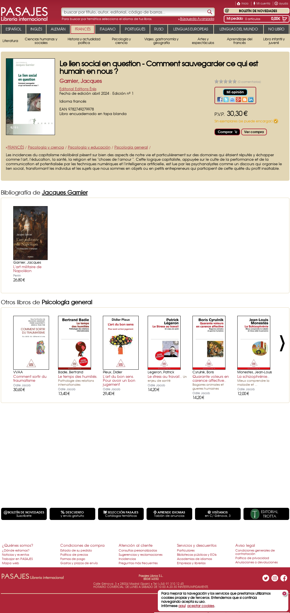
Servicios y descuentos (196, 545)
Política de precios (74, 554)
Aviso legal (245, 545)
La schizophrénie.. (253, 380)
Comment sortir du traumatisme (30, 378)
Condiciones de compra (82, 545)
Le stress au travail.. (167, 378)
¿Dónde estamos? (16, 550)
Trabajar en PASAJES (17, 558)
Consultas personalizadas (138, 550)
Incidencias (127, 558)
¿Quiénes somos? (17, 545)
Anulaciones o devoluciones (256, 562)
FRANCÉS (16, 147)
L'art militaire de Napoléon (27, 268)
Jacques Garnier (65, 192)
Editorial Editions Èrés (77, 88)
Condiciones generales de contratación (255, 552)
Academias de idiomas (194, 558)
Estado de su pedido (76, 550)
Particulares (185, 550)
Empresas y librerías (191, 563)
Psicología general (131, 147)
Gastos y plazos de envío (79, 563)
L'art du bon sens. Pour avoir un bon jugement (119, 380)
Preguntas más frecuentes (138, 563)
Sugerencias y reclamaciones (140, 554)
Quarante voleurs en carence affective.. (210, 382)
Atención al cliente (135, 545)
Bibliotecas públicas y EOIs (196, 554)
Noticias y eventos (15, 554)
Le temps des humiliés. (78, 380)
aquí (181, 605)
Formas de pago (72, 558)
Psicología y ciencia (46, 147)
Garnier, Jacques (80, 81)
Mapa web (10, 563)
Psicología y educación (89, 147)
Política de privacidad (252, 557)
